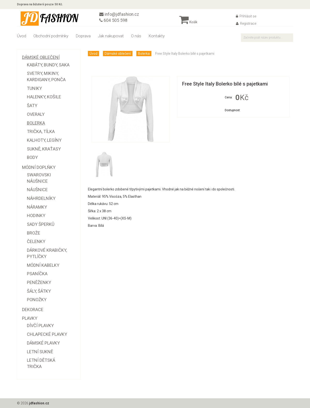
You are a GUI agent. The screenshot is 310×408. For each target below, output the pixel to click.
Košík (188, 22)
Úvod (21, 35)
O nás (136, 35)
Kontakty (156, 35)
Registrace (246, 23)
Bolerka (144, 53)
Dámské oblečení (118, 53)
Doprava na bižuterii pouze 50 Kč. (40, 4)
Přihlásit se (246, 16)
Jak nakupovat (111, 35)
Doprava (83, 35)
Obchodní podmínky (50, 35)
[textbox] (267, 37)
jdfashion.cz (39, 403)
